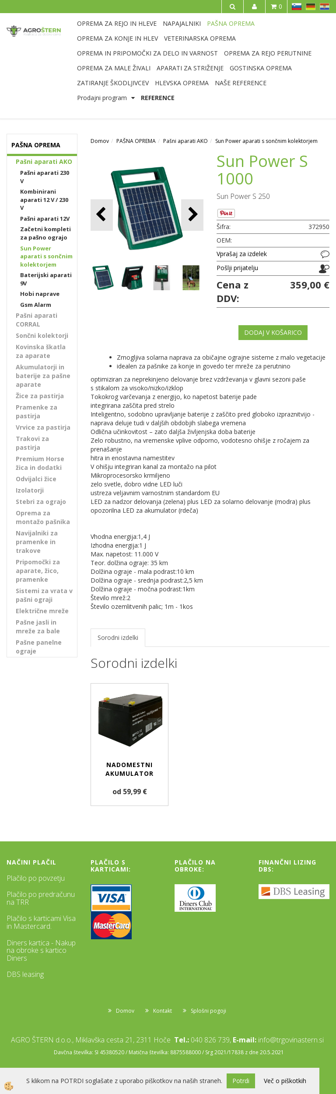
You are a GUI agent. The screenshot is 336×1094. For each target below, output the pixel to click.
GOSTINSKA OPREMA (261, 68)
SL (296, 6)
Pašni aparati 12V (45, 218)
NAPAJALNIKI (182, 23)
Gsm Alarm (35, 305)
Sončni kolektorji (42, 335)
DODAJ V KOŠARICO (273, 332)
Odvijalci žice (36, 479)
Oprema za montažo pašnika (43, 517)
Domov (100, 141)
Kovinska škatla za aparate (41, 351)
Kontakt (162, 1010)
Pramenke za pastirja (36, 411)
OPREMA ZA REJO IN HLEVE (117, 23)
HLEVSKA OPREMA (182, 83)
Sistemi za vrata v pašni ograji (44, 595)
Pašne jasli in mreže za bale (38, 626)
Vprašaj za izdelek (242, 254)
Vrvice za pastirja (43, 427)
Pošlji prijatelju (237, 268)
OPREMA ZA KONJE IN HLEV (117, 38)
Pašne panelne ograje (39, 646)
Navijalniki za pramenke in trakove (37, 542)
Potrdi (240, 1081)
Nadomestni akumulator (129, 769)
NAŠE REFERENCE (240, 83)
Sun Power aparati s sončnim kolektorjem (46, 256)
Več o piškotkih (285, 1081)
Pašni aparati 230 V (44, 177)
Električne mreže (42, 611)
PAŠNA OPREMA (231, 23)
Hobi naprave (40, 294)
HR (324, 6)
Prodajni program (102, 98)
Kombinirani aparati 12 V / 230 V (44, 200)
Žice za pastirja (40, 396)
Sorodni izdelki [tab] (118, 637)
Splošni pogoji (208, 1010)
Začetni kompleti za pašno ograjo (45, 233)
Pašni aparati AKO (44, 161)
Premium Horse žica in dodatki (40, 463)
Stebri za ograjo (41, 501)
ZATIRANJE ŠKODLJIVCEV (113, 83)
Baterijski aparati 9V (46, 279)
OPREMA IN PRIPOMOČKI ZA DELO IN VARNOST (147, 53)
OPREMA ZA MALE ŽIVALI (113, 68)
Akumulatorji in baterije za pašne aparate (43, 376)
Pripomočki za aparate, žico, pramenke (38, 570)
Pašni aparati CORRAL (36, 319)
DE (310, 6)
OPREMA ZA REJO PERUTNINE (268, 53)
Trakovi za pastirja (32, 442)
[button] (192, 214)
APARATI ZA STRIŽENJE (190, 68)
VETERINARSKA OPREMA (200, 38)
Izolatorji (30, 490)
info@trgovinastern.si (291, 1040)
